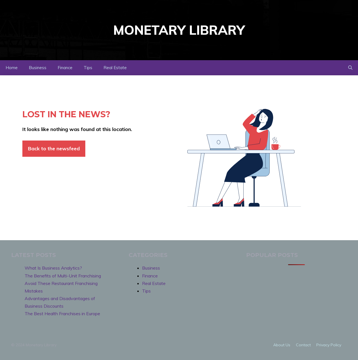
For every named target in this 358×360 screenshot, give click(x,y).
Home (12, 67)
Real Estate (115, 67)
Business (37, 67)
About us (281, 344)
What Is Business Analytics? (53, 268)
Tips (88, 67)
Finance (65, 67)
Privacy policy (328, 344)
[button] (350, 67)
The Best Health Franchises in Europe (62, 313)
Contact (303, 344)
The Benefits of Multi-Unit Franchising (63, 276)
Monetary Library (179, 30)
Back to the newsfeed (54, 148)
